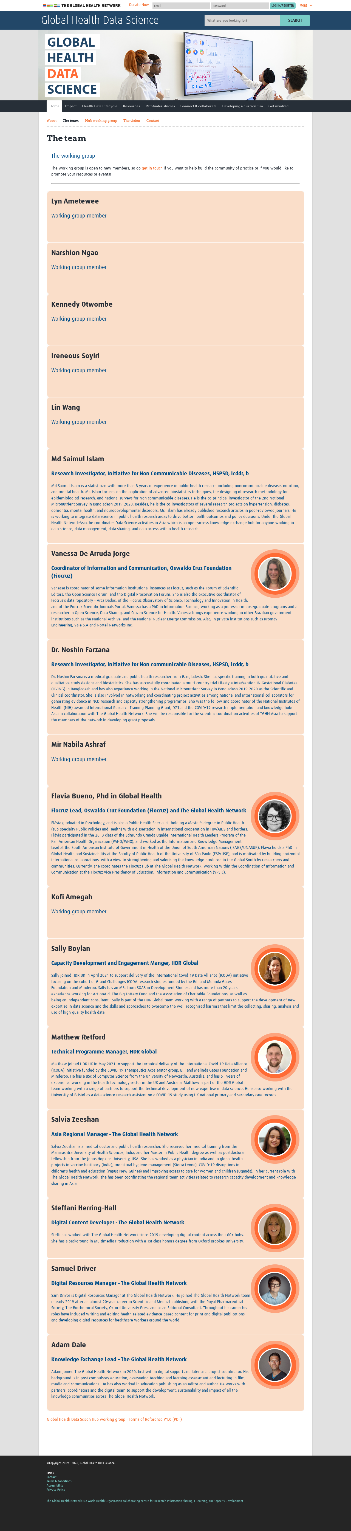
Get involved (278, 106)
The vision (131, 120)
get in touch (152, 168)
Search (295, 20)
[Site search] (243, 20)
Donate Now (139, 5)
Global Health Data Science (100, 20)
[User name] (181, 5)
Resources (131, 106)
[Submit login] (283, 5)
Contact (152, 120)
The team (71, 120)
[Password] (240, 5)
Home (54, 106)
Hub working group (101, 120)
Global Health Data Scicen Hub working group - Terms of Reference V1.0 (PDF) (114, 1419)
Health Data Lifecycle (99, 106)
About (51, 120)
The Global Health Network (82, 5)
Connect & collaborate (198, 106)
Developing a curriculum (242, 106)
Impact (71, 106)
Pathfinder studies (160, 106)
